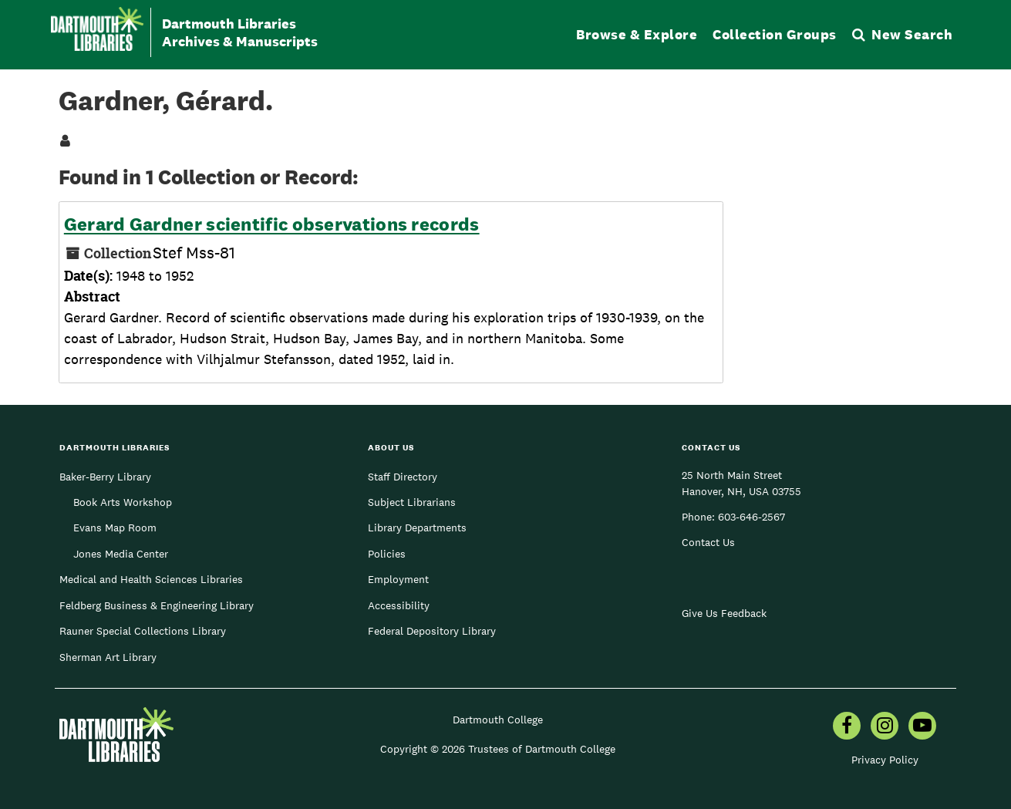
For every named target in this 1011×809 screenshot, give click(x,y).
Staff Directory (402, 477)
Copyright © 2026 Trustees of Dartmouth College (497, 749)
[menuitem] (847, 727)
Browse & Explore (636, 34)
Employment (398, 579)
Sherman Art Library (108, 657)
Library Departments (417, 527)
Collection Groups (775, 34)
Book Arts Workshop (122, 502)
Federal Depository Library (432, 631)
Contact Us (708, 542)
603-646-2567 (751, 517)
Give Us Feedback (724, 613)
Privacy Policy (884, 760)
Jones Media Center (120, 554)
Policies (387, 554)
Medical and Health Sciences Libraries (151, 579)
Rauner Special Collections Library (142, 631)
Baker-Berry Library (105, 477)
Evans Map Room (115, 527)
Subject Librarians (412, 502)
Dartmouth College (498, 719)
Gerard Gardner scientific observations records (272, 224)
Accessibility (399, 605)
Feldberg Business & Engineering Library (156, 605)
